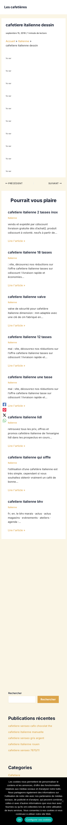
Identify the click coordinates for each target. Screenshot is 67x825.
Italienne (12, 218)
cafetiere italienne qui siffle (29, 457)
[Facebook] (4, 404)
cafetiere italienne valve (27, 297)
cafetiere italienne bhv (25, 501)
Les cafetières (15, 7)
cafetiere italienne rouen (23, 744)
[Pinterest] (4, 410)
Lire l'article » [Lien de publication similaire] (16, 241)
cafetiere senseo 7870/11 (23, 750)
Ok (19, 819)
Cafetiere (14, 775)
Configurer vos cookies (38, 819)
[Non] (62, 801)
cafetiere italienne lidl (25, 417)
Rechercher (15, 693)
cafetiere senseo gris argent (26, 738)
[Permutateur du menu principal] (59, 7)
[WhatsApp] (4, 420)
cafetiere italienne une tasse (30, 377)
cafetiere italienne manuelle (26, 732)
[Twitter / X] (4, 415)
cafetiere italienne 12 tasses (30, 337)
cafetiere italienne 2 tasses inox (33, 212)
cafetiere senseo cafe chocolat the (30, 726)
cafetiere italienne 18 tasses (30, 252)
